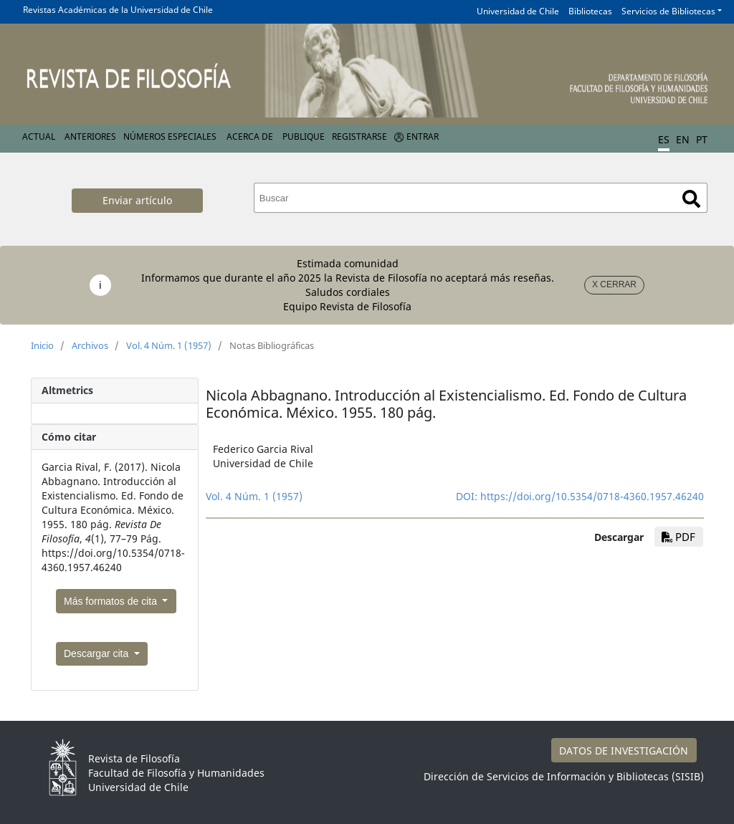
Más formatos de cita (112, 601)
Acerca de (250, 136)
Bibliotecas (590, 11)
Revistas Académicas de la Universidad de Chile (118, 10)
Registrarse (359, 136)
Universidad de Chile (518, 11)
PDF (678, 537)
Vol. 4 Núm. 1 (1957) (168, 345)
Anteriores (90, 136)
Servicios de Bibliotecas (668, 11)
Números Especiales (169, 136)
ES (663, 139)
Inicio (42, 345)
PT (701, 139)
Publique (303, 136)
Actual (38, 136)
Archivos (90, 345)
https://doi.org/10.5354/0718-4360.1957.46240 (592, 496)
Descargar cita (97, 653)
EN (683, 139)
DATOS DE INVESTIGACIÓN (623, 750)
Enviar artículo (137, 200)
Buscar (691, 199)
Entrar (422, 136)
